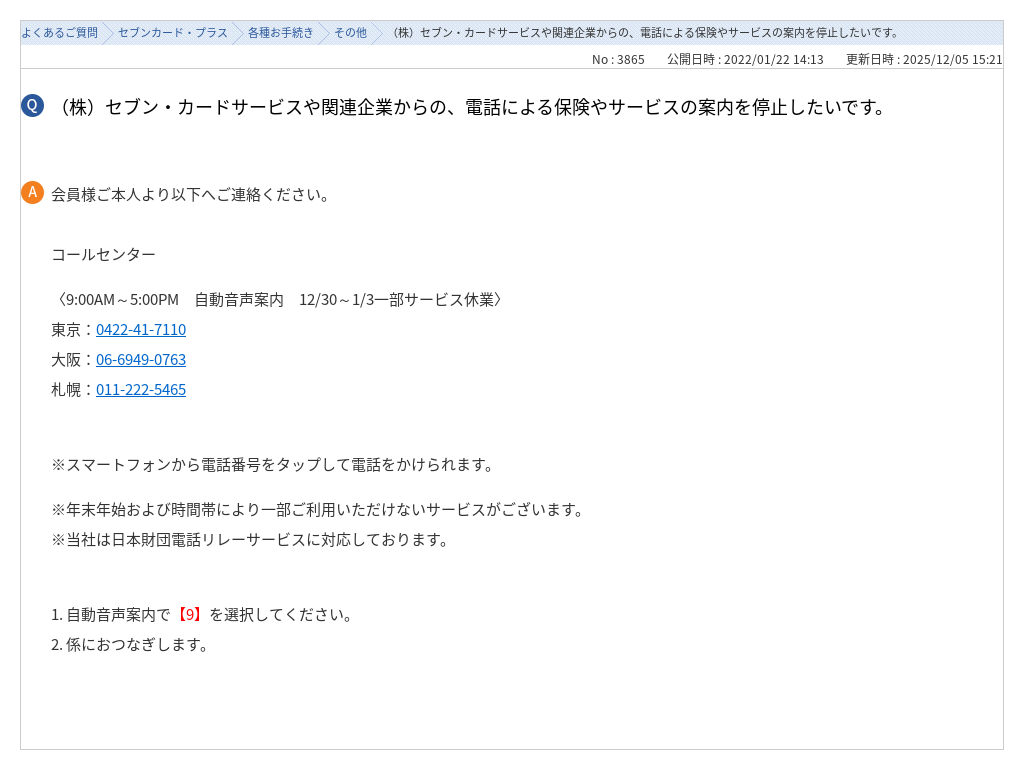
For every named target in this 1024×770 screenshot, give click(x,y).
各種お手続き (281, 32)
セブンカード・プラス (173, 32)
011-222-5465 (141, 389)
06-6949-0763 (141, 359)
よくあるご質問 (59, 32)
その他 (350, 32)
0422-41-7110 (141, 329)
